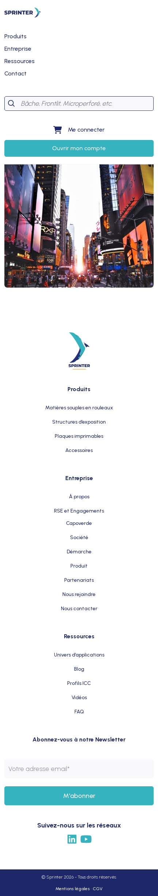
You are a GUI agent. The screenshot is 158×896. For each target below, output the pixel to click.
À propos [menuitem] (79, 497)
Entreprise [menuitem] (79, 478)
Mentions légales (72, 888)
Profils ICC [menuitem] (79, 683)
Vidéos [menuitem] (79, 697)
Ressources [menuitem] (79, 636)
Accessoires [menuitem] (79, 450)
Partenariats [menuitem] (79, 580)
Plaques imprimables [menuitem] (79, 436)
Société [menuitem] (79, 537)
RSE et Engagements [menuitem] (79, 511)
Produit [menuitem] (79, 566)
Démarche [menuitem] (79, 552)
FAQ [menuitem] (79, 712)
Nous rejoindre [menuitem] (79, 594)
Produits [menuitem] (79, 389)
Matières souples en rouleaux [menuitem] (79, 408)
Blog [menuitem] (79, 669)
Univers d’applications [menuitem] (79, 655)
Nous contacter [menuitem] (79, 608)
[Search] (85, 103)
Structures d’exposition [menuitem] (79, 422)
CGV (98, 888)
